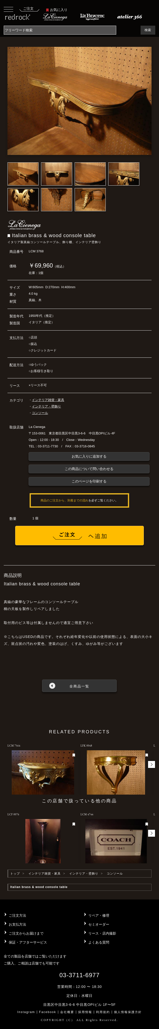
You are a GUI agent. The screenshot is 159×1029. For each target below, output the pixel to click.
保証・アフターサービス (28, 942)
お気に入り (56, 10)
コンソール (40, 413)
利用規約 (103, 1012)
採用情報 (85, 1012)
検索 (148, 30)
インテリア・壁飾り (46, 406)
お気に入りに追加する (89, 456)
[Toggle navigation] (8, 9)
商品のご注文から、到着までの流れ (64, 500)
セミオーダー (98, 924)
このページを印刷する (89, 481)
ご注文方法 (17, 915)
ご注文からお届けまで (26, 933)
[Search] (60, 30)
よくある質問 (98, 942)
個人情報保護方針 (128, 1012)
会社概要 (67, 1012)
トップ (15, 873)
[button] (151, 764)
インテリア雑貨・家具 (48, 400)
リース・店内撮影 (102, 933)
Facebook (47, 1012)
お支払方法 (17, 924)
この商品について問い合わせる (89, 469)
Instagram (26, 1012)
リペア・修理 (98, 915)
